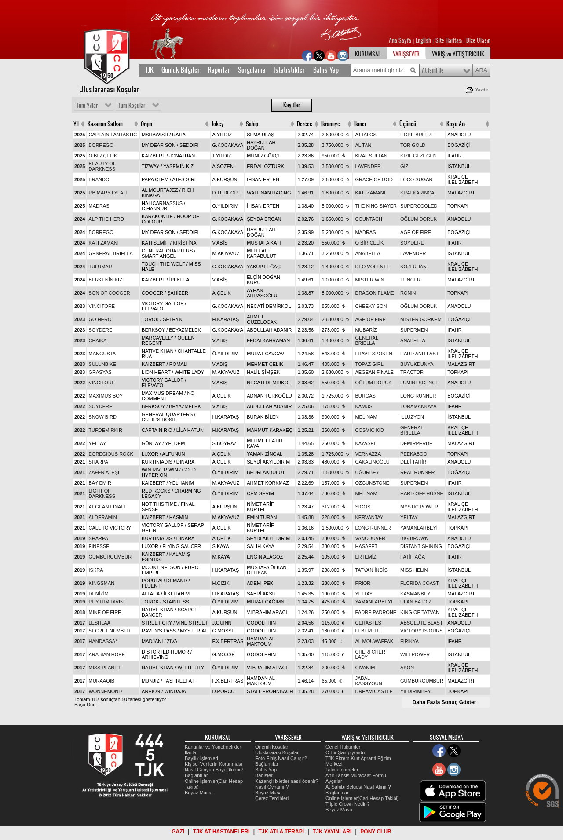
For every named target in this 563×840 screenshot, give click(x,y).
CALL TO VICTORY (109, 527)
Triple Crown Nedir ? (347, 804)
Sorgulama (252, 70)
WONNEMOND (105, 691)
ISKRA (95, 570)
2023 (79, 306)
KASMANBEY (415, 593)
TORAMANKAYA (418, 406)
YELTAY (97, 443)
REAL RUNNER (417, 472)
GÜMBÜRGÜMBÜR (110, 556)
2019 (79, 538)
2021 (79, 461)
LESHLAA (99, 622)
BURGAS (365, 395)
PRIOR (362, 583)
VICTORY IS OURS (421, 630)
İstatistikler (289, 70)
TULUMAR (100, 266)
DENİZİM (98, 593)
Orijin (146, 124)
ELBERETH (367, 630)
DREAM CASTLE (374, 691)
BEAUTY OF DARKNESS (102, 166)
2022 (79, 382)
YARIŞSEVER (406, 54)
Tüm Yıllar (87, 106)
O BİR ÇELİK (102, 155)
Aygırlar (333, 781)
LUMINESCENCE (419, 382)
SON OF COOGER (109, 293)
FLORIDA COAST (419, 583)
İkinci (360, 124)
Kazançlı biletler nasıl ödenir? (286, 781)
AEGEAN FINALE (374, 372)
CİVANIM (365, 667)
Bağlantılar (196, 775)
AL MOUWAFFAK (374, 641)
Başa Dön (84, 704)
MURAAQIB (101, 680)
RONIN (408, 293)
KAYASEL (366, 443)
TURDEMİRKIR (105, 430)
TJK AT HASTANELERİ (221, 832)
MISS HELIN (414, 570)
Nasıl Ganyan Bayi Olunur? (214, 769)
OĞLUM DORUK (418, 219)
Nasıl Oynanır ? (272, 786)
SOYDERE (412, 242)
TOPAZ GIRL (369, 364)
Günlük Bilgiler (180, 70)
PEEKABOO (413, 454)
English (423, 40)
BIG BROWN (414, 538)
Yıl (76, 124)
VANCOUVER (370, 538)
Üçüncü (407, 124)
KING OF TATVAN (419, 612)
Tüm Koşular (131, 106)
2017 (79, 622)
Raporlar (219, 70)
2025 (79, 134)
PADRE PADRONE (375, 612)
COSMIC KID (369, 430)
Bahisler (264, 775)
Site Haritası (449, 40)
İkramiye (330, 124)
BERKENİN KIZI (105, 279)
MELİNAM (366, 417)
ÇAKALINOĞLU (372, 461)
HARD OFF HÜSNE (421, 493)
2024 (79, 219)
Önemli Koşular (271, 746)
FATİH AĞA (412, 556)
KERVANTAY (369, 517)
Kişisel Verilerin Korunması (213, 764)
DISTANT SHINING (421, 546)
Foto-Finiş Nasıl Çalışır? (281, 758)
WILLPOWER (415, 654)
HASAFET (366, 546)
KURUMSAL (367, 54)
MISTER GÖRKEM (421, 319)
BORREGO (100, 145)
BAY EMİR (99, 483)
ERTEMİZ (365, 556)
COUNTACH (368, 219)
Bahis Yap (326, 70)
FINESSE (98, 546)
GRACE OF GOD (374, 179)
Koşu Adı (455, 124)
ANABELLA (367, 253)
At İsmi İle (433, 70)
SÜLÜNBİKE (102, 364)
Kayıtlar (291, 105)
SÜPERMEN (414, 329)
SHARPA (98, 461)
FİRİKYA (409, 641)
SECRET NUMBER (109, 630)
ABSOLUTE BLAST (421, 622)
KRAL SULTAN (371, 155)
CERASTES (368, 622)
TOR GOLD (412, 145)
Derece (304, 124)
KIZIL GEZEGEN (418, 155)
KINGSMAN (101, 583)
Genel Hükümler (342, 746)
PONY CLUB (375, 832)
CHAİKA (97, 340)
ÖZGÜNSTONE (372, 483)
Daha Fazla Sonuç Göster (444, 702)
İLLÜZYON (412, 417)
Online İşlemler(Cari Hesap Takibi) (362, 798)
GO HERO (99, 319)
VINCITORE (101, 306)
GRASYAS (99, 372)
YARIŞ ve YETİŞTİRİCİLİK (458, 54)
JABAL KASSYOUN (368, 681)
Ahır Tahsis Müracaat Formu (355, 775)
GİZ (404, 166)
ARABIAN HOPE (106, 654)
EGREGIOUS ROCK (110, 454)
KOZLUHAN (413, 266)
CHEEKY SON (371, 306)
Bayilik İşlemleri (201, 758)
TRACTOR (412, 372)
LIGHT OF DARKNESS (101, 493)
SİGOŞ (362, 506)
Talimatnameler (341, 769)
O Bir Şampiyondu (345, 752)
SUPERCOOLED (418, 205)
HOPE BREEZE (417, 134)
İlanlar (191, 752)
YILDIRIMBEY (415, 691)
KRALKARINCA (417, 192)
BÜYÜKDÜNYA (417, 364)
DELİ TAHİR (413, 461)
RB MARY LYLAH (107, 192)
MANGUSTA (102, 353)
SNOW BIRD (102, 417)
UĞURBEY (367, 472)
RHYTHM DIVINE (107, 601)
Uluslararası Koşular (277, 752)
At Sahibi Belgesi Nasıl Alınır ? (358, 786)
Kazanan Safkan (105, 124)
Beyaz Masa (198, 792)
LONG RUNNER (418, 395)
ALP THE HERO (106, 219)
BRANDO (98, 179)
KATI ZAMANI (370, 192)
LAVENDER (367, 166)
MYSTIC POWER (419, 506)
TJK (149, 70)
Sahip (252, 124)
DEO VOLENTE (372, 266)
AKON (407, 667)
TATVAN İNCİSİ (371, 570)
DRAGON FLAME (374, 293)
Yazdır (481, 90)
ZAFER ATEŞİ (103, 472)
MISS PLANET (104, 667)
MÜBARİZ (366, 329)
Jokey (218, 124)
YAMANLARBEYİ (419, 527)
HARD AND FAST (419, 353)
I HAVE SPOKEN (373, 353)
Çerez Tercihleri (272, 798)
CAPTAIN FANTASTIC (112, 134)
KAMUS (363, 406)
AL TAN (363, 145)
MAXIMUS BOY (105, 395)
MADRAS (98, 205)
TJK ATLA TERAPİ (281, 832)
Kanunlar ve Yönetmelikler (213, 746)
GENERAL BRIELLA (110, 253)
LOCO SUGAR (416, 179)
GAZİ (178, 832)
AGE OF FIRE (415, 232)
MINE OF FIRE (104, 612)
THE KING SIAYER (376, 205)
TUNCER (410, 279)
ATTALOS (366, 134)
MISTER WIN (369, 279)
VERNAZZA (368, 454)
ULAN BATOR (415, 601)
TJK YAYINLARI (332, 832)
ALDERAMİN (102, 517)
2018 (79, 612)
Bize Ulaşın (478, 40)
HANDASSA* (102, 641)
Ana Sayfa (401, 40)
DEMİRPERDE (416, 443)
